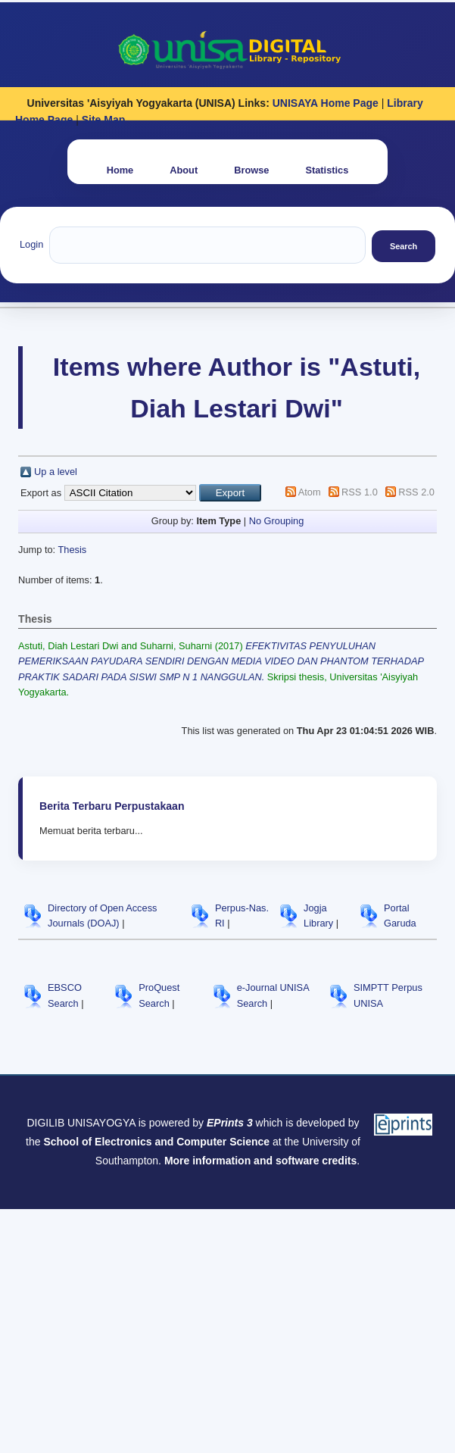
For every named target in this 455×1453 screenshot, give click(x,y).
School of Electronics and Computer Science (156, 1142)
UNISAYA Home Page (326, 103)
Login (31, 244)
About (184, 170)
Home (120, 170)
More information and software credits (260, 1161)
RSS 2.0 (416, 492)
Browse (251, 170)
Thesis (72, 549)
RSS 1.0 (359, 492)
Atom (309, 492)
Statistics (326, 170)
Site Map (104, 120)
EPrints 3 (230, 1123)
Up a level (55, 471)
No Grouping (276, 521)
